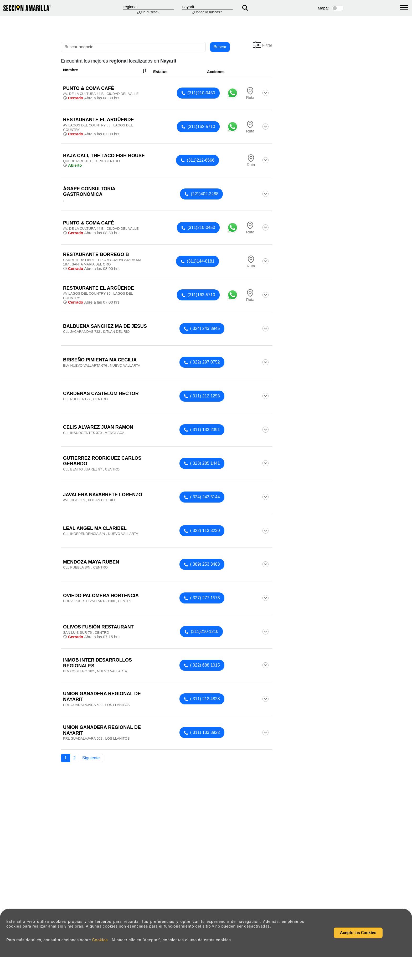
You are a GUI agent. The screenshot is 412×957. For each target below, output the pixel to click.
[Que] (148, 6)
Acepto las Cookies (358, 932)
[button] (262, 45)
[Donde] (207, 6)
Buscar (219, 47)
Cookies (100, 940)
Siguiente (91, 758)
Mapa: (323, 8)
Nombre (105, 71)
